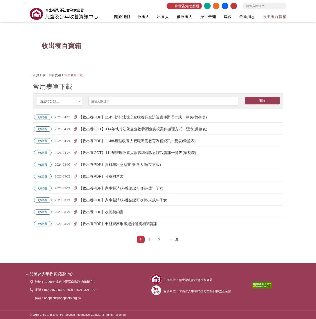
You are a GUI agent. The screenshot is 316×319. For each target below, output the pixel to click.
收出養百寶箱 (52, 75)
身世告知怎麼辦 (187, 6)
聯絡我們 (233, 6)
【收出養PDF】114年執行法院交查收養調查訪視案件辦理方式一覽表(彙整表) (140, 117)
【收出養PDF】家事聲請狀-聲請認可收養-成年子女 (118, 188)
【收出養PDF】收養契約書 (99, 212)
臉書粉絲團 (225, 6)
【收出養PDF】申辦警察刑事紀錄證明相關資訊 (115, 224)
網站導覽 (216, 6)
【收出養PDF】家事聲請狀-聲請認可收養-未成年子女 (120, 200)
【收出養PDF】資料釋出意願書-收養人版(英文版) (117, 164)
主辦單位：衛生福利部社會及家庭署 (188, 280)
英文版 (207, 6)
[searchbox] (264, 6)
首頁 (36, 75)
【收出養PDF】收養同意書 (99, 176)
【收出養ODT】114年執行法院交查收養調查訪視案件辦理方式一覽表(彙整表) (140, 129)
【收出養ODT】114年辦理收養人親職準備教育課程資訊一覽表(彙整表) (135, 153)
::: (25, 2)
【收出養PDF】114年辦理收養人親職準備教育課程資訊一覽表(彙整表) (135, 141)
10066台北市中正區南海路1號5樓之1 (69, 281)
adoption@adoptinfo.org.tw (62, 298)
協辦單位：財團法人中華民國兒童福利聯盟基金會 (197, 291)
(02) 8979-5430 (54, 290)
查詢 (282, 6)
